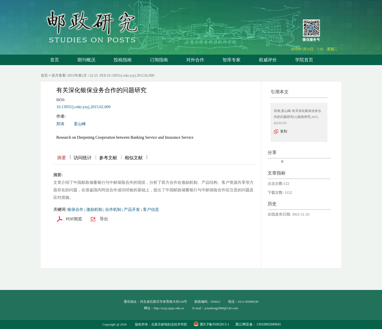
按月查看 (59, 75)
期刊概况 (86, 59)
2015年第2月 (77, 75)
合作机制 (113, 209)
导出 (104, 219)
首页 (54, 59)
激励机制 (94, 209)
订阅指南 (159, 59)
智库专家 (232, 59)
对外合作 (195, 59)
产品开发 (132, 209)
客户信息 (151, 209)
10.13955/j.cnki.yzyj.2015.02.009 (83, 107)
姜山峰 (80, 124)
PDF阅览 (74, 219)
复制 (283, 131)
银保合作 (75, 209)
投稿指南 (123, 59)
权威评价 (268, 59)
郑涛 (60, 124)
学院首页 (304, 59)
